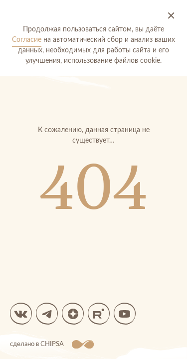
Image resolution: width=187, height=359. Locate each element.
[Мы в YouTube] (125, 314)
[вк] (21, 314)
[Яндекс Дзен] (73, 314)
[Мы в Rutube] (99, 314)
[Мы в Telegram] (47, 314)
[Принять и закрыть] (171, 15)
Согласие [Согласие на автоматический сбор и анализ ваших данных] (26, 39)
